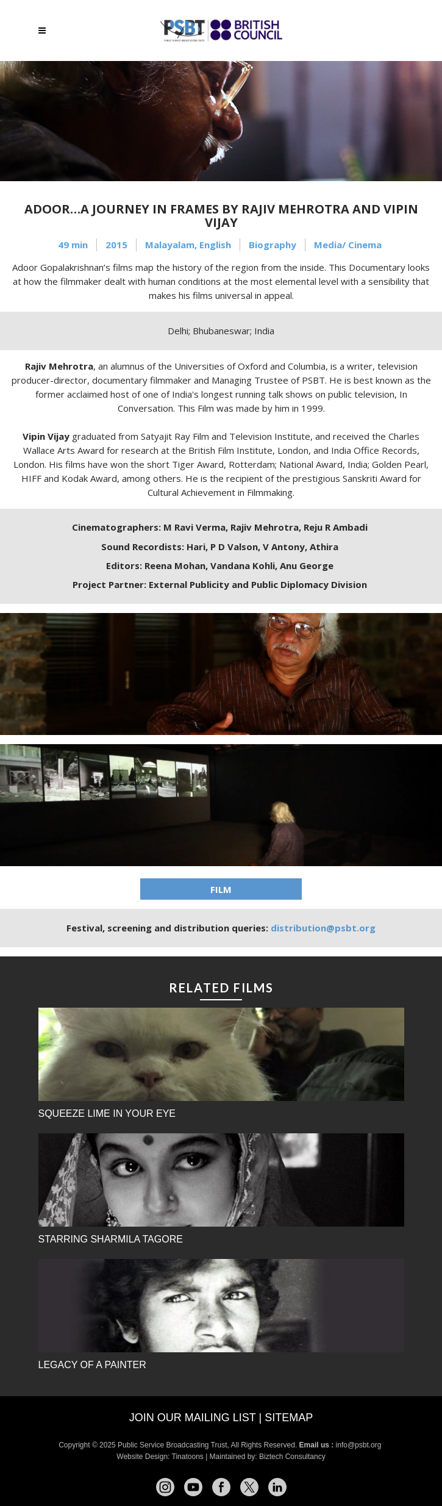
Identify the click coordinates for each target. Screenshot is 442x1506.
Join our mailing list (192, 1417)
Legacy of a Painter (92, 1365)
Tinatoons (188, 1456)
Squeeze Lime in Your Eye (107, 1113)
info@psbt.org (359, 1445)
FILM (221, 889)
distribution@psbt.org (323, 928)
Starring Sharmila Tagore (110, 1239)
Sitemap (289, 1417)
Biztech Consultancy (292, 1456)
